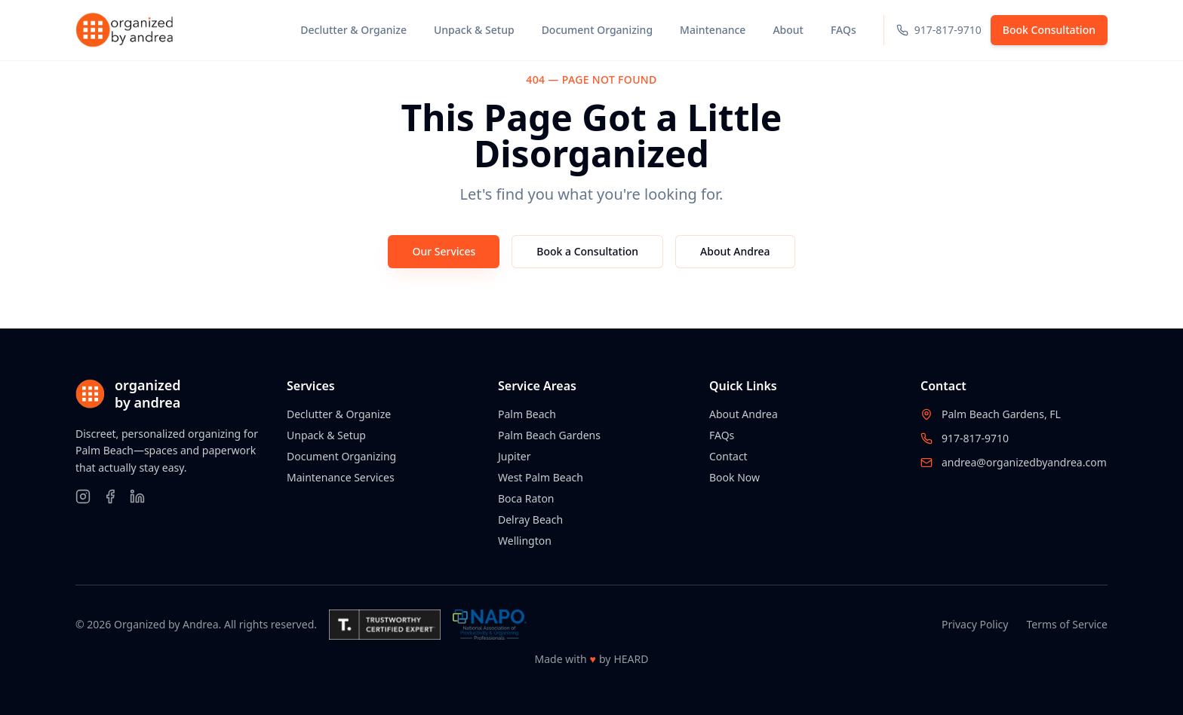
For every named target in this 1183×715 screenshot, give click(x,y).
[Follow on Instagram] (83, 496)
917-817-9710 (975, 438)
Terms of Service (1067, 624)
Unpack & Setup (326, 435)
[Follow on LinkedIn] (137, 496)
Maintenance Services (341, 477)
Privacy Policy (975, 624)
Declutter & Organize (339, 414)
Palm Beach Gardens (549, 435)
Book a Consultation (587, 251)
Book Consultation (1049, 30)
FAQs (721, 435)
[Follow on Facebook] (110, 496)
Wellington (525, 540)
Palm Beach (527, 414)
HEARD (630, 659)
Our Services (443, 251)
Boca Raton (526, 498)
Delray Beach (530, 519)
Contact (728, 456)
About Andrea (735, 251)
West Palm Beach (540, 477)
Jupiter (514, 456)
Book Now (734, 477)
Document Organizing (341, 456)
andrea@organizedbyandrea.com (1024, 462)
